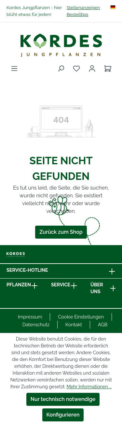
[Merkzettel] (76, 68)
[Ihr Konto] (92, 68)
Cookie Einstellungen (81, 316)
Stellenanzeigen (83, 7)
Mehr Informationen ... (89, 386)
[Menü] (14, 68)
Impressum (30, 316)
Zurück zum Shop (60, 232)
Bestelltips (77, 14)
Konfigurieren (63, 415)
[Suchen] (61, 68)
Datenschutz (35, 324)
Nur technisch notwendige (63, 399)
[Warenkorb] (107, 68)
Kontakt (73, 324)
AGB (102, 324)
